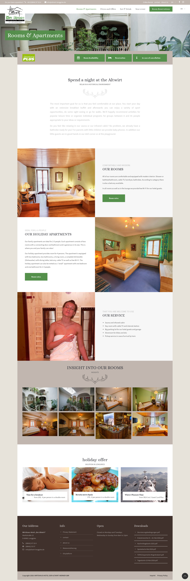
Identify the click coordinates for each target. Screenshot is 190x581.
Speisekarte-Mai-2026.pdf (146, 549)
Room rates (114, 198)
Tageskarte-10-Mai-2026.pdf (147, 560)
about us (66, 543)
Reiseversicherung (69, 548)
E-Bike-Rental (148, 2)
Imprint (152, 575)
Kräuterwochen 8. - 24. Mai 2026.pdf (150, 538)
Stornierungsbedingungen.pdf (148, 532)
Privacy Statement (69, 532)
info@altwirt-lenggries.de (55, 2)
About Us (164, 2)
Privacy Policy (162, 575)
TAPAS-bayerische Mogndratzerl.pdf (150, 555)
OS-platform (67, 553)
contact (157, 2)
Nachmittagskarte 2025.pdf (147, 543)
